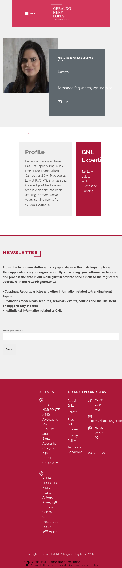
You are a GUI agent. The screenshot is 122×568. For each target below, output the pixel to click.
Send (9, 349)
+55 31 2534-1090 (99, 404)
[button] (31, 13)
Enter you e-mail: (13, 330)
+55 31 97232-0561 (99, 432)
